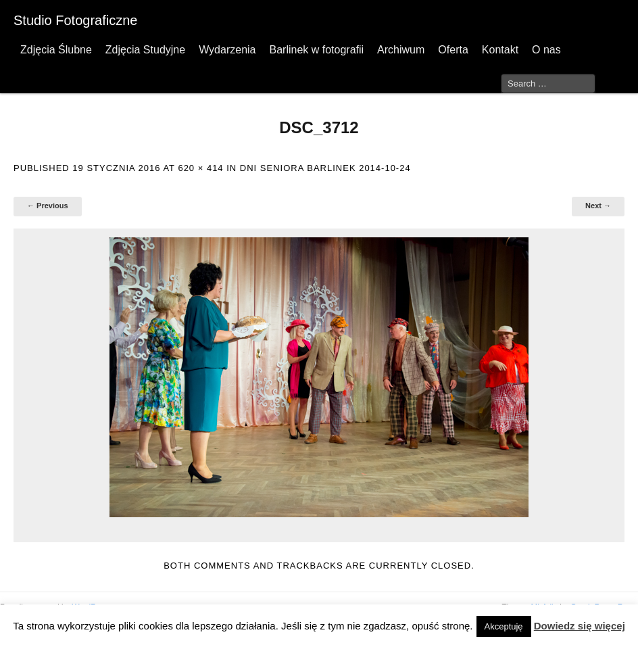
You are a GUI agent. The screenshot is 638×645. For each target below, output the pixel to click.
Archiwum (400, 49)
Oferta (453, 49)
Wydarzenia (227, 49)
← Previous (47, 205)
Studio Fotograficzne (75, 20)
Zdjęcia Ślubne (56, 49)
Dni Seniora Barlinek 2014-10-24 (325, 168)
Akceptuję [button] (504, 626)
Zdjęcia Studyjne (145, 49)
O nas (546, 49)
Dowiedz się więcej (579, 625)
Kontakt (500, 49)
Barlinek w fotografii (316, 49)
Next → (598, 205)
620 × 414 (200, 168)
